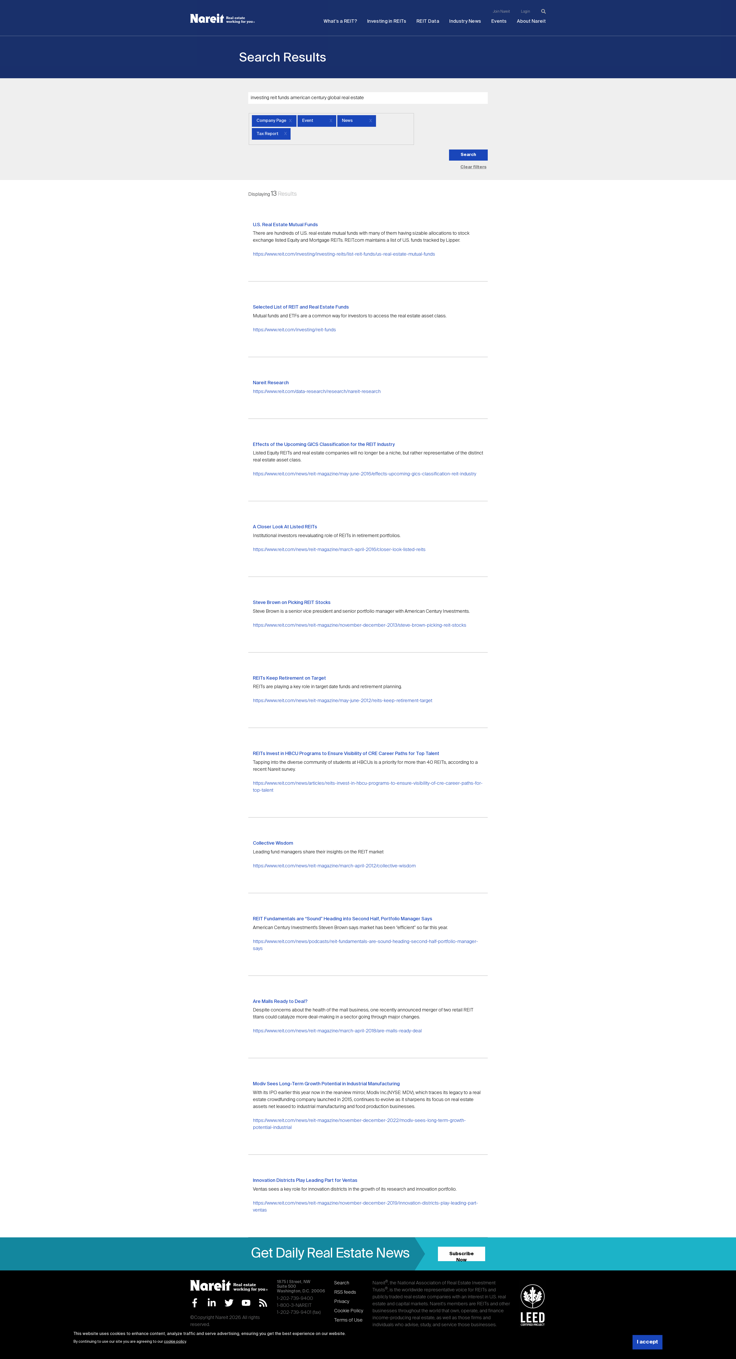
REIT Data (428, 21)
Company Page (271, 121)
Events (499, 21)
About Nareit (531, 21)
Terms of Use (348, 1320)
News (347, 121)
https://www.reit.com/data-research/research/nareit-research (317, 391)
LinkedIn (211, 1302)
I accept (647, 1342)
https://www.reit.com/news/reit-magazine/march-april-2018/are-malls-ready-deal (337, 1031)
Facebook (194, 1302)
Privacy (341, 1301)
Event (307, 121)
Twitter (229, 1302)
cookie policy (175, 1342)
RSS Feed (263, 1302)
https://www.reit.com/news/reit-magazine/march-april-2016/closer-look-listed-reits (339, 549)
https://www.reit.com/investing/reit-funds (294, 330)
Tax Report (267, 134)
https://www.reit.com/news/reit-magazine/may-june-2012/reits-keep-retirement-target (342, 700)
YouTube (246, 1302)
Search (341, 1283)
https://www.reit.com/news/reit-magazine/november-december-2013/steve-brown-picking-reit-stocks (359, 625)
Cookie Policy (348, 1311)
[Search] (543, 11)
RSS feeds (345, 1292)
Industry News (465, 21)
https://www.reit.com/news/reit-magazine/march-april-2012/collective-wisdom (334, 866)
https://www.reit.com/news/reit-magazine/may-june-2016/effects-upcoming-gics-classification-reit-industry (364, 474)
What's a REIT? (340, 21)
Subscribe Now (461, 1256)
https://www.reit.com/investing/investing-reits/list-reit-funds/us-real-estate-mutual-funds (344, 254)
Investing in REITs (386, 21)
